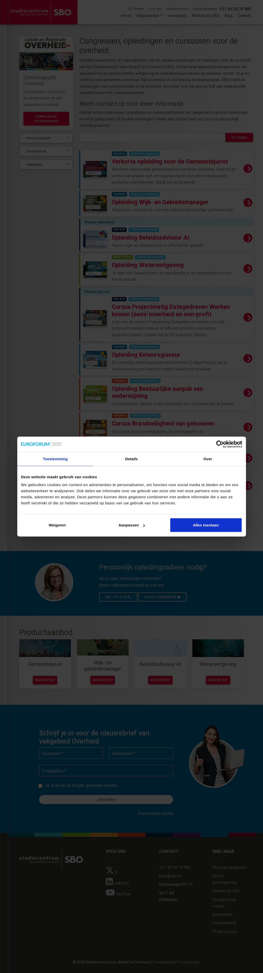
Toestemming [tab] (55, 458)
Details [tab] (131, 458)
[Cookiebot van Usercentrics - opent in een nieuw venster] (220, 444)
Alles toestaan (206, 525)
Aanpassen (131, 525)
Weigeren (57, 525)
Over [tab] (207, 458)
